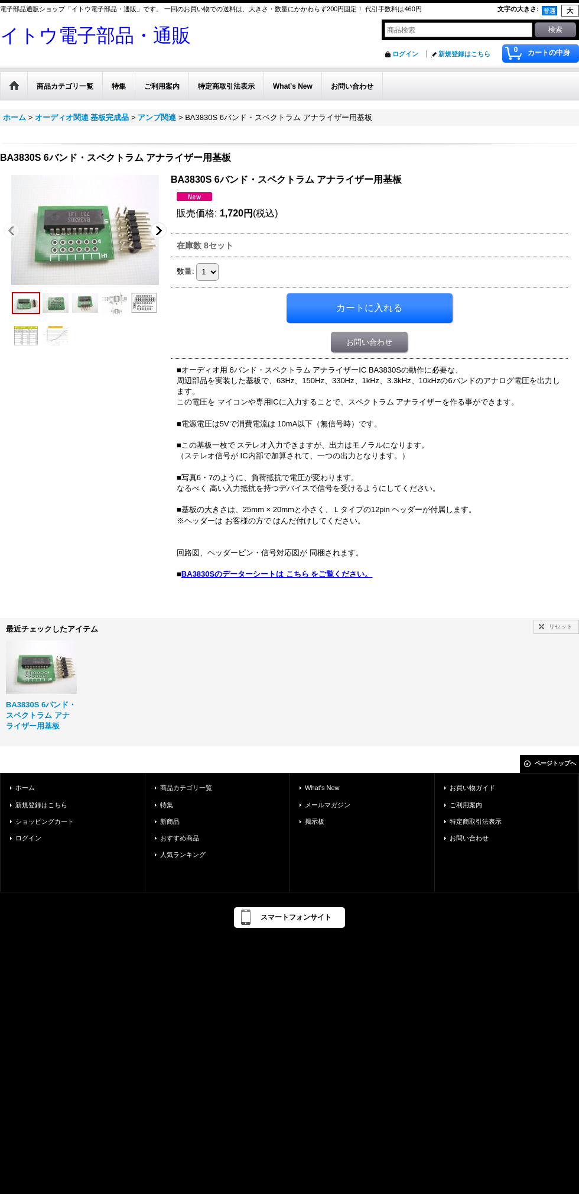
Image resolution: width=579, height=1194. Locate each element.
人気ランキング (183, 854)
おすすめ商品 (179, 838)
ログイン (405, 53)
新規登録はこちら (464, 53)
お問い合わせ (369, 342)
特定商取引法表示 (476, 821)
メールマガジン (327, 804)
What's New (322, 787)
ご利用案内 (466, 804)
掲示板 (314, 821)
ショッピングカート (44, 821)
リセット (561, 626)
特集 (166, 804)
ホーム (25, 787)
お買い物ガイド (472, 787)
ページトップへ (555, 763)
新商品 (170, 821)
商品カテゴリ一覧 (186, 787)
